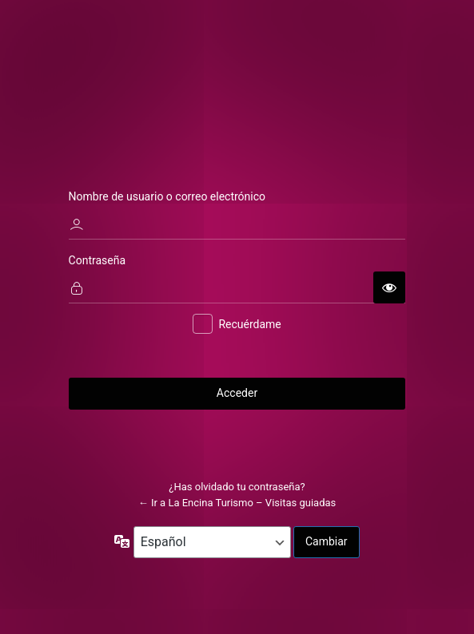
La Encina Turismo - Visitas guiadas (237, 79)
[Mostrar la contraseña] (389, 287)
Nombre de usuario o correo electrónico (167, 196)
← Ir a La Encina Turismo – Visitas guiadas (237, 503)
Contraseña (97, 260)
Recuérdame (249, 325)
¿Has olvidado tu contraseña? (237, 487)
